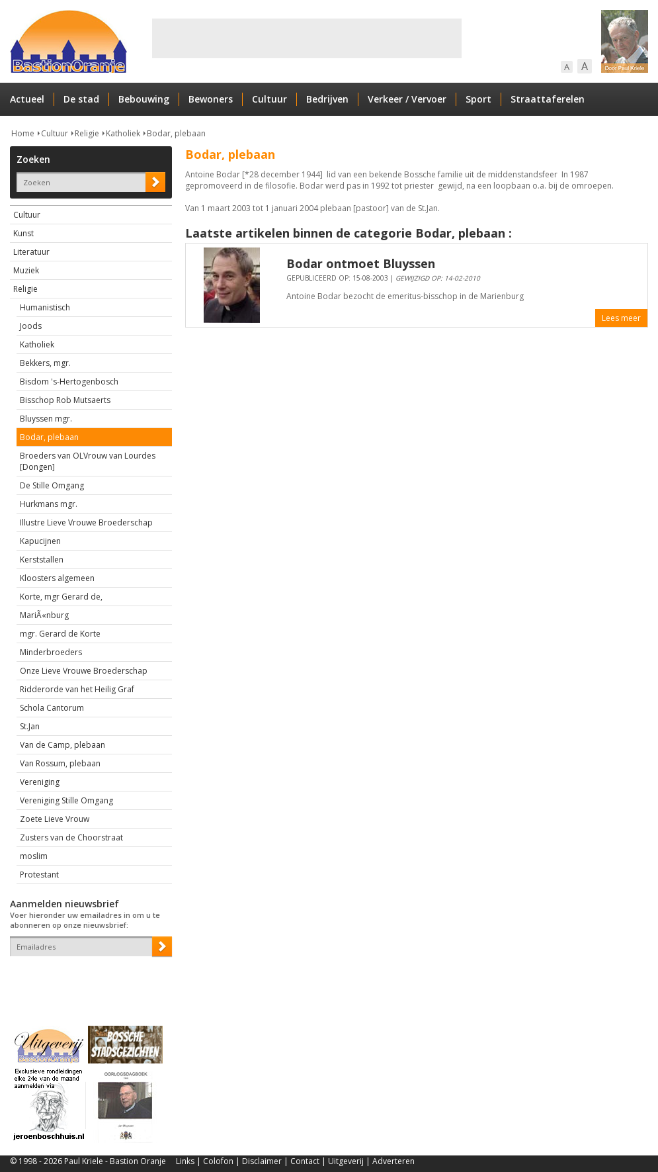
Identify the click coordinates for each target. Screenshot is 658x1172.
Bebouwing (143, 99)
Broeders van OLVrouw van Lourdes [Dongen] (87, 461)
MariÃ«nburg (44, 615)
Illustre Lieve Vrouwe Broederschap (86, 522)
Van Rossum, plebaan (60, 763)
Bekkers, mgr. (45, 363)
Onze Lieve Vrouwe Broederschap (83, 670)
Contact (304, 1161)
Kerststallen (41, 559)
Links (185, 1161)
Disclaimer (262, 1161)
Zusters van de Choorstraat (71, 837)
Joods (31, 326)
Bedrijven (327, 99)
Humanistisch (45, 307)
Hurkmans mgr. (48, 504)
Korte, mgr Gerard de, (61, 596)
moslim (34, 856)
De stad (81, 99)
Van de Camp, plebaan (62, 744)
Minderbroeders (51, 652)
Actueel (27, 99)
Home (22, 133)
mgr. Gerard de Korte (60, 633)
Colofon (218, 1161)
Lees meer (621, 318)
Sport (478, 99)
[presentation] (87, 979)
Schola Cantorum (52, 707)
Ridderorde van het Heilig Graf (77, 689)
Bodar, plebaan (176, 133)
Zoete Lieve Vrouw (54, 819)
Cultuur (269, 99)
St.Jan (30, 726)
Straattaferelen (548, 99)
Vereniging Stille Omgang (66, 800)
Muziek (26, 270)
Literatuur (31, 251)
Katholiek (123, 133)
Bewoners (210, 99)
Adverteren (393, 1161)
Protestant (39, 874)
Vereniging (40, 782)
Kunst (23, 233)
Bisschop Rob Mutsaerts (65, 400)
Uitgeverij (346, 1161)
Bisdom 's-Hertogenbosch (69, 381)
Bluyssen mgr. (46, 418)
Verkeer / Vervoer (407, 99)
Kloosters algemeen (57, 578)
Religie (87, 133)
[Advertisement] (307, 38)
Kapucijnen (40, 541)
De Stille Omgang (52, 485)
